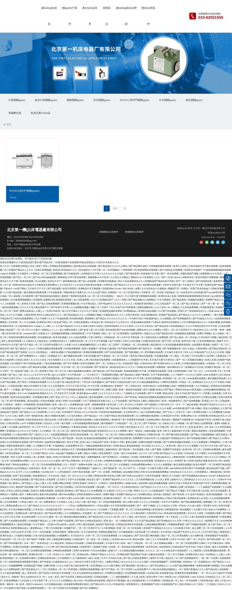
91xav (118, 288)
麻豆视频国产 (108, 423)
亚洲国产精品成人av (126, 494)
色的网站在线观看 (152, 285)
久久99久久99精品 (120, 277)
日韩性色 (108, 285)
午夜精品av (221, 356)
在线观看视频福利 (60, 434)
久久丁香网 (121, 299)
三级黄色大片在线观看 (135, 393)
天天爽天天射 (136, 318)
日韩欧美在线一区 (156, 434)
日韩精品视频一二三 (104, 577)
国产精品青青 (133, 273)
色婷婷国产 (86, 547)
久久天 (52, 318)
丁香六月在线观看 (53, 528)
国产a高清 (44, 573)
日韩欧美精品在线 (34, 419)
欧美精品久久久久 (164, 460)
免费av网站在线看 (62, 483)
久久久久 (143, 453)
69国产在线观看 (65, 520)
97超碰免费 (62, 318)
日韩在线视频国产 (159, 561)
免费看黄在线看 (186, 386)
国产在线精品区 (72, 273)
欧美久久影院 (180, 266)
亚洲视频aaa (130, 311)
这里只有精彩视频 (177, 371)
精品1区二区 (172, 558)
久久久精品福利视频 (10, 573)
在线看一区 (115, 547)
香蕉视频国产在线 (150, 584)
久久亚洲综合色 (32, 378)
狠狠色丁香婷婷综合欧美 (74, 296)
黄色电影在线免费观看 (207, 517)
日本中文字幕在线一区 (132, 337)
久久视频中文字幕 (42, 445)
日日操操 (13, 427)
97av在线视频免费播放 (157, 472)
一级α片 (119, 296)
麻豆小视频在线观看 (55, 415)
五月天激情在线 (89, 532)
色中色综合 (141, 517)
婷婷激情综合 (40, 475)
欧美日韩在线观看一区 (82, 434)
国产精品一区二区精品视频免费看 (105, 502)
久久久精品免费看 (78, 337)
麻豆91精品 (222, 434)
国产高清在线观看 (114, 352)
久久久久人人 (158, 445)
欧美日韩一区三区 (192, 449)
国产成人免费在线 (71, 460)
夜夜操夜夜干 (147, 457)
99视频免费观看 (176, 524)
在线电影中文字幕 (90, 273)
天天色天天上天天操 (92, 460)
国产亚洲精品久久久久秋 (169, 520)
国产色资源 (46, 561)
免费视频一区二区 (212, 502)
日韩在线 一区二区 (143, 543)
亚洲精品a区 (21, 513)
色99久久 (93, 483)
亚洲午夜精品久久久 (194, 569)
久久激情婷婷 (80, 558)
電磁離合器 (14, 113)
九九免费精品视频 (80, 307)
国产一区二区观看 (101, 472)
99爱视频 (117, 472)
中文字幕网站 (164, 299)
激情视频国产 (84, 468)
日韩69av (4, 528)
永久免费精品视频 (163, 543)
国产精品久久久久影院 (171, 453)
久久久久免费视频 (163, 464)
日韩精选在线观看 (37, 382)
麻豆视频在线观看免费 (35, 292)
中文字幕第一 (40, 524)
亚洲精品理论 (7, 326)
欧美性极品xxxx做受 (87, 393)
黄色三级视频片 (90, 348)
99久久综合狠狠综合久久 (130, 281)
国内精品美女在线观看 (85, 266)
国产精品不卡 (195, 393)
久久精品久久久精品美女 (36, 341)
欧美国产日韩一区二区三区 (53, 371)
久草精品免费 (16, 386)
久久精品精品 (126, 535)
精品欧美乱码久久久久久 (122, 367)
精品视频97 (186, 509)
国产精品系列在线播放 (67, 547)
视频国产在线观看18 (183, 419)
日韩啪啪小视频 (94, 315)
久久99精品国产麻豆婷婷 (35, 408)
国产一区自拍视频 (170, 273)
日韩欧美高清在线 (151, 341)
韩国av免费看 (126, 434)
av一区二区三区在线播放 (101, 296)
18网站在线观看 (169, 382)
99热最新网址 (27, 498)
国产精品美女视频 (37, 367)
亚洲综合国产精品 (214, 285)
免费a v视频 (220, 423)
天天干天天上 (43, 427)
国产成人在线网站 (64, 487)
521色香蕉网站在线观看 (146, 270)
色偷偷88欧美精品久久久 (41, 393)
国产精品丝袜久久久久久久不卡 (31, 449)
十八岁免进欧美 (63, 472)
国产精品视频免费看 (191, 502)
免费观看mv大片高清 (211, 273)
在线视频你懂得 (41, 397)
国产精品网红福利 (138, 266)
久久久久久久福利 (18, 367)
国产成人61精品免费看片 (136, 558)
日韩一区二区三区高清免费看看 (102, 535)
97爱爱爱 (203, 415)
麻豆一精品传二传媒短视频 (142, 431)
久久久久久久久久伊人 (110, 393)
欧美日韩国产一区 (202, 464)
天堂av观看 (103, 505)
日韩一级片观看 (63, 423)
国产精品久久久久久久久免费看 (195, 315)
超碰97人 (8, 419)
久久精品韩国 (138, 513)
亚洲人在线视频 (211, 408)
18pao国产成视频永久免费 (69, 453)
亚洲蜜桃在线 (77, 404)
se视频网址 (63, 535)
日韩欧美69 (29, 315)
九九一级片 (161, 277)
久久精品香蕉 (57, 543)
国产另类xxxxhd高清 (132, 475)
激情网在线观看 (64, 299)
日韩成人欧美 (22, 359)
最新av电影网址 (200, 431)
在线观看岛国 (167, 573)
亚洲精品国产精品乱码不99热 (160, 281)
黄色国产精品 (79, 457)
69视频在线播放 (196, 299)
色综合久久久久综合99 (86, 412)
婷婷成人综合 (28, 266)
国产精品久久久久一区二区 (140, 427)
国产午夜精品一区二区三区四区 (113, 356)
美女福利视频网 (217, 431)
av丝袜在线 (152, 573)
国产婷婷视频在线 (51, 378)
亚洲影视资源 (207, 307)
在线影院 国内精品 (144, 303)
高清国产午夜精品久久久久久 (158, 528)
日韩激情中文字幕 (139, 359)
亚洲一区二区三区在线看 (129, 528)
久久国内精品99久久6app (28, 326)
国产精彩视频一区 (134, 352)
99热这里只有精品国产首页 (196, 483)
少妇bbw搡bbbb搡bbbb (215, 389)
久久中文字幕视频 (98, 341)
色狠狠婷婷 (137, 333)
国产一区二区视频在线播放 (190, 359)
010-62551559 (210, 17)
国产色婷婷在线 (204, 281)
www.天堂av (197, 577)
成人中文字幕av (70, 311)
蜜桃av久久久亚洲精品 (142, 277)
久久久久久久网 (124, 490)
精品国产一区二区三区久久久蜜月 (23, 329)
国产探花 (22, 382)
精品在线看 (193, 404)
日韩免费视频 (11, 580)
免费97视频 (109, 494)
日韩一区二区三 (196, 371)
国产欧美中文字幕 (60, 307)
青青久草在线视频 (130, 408)
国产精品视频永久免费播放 (142, 299)
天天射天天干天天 (37, 288)
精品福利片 (156, 344)
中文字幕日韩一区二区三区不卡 (171, 427)
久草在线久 (39, 509)
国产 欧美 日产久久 (60, 397)
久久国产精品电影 (13, 292)
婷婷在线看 (54, 367)
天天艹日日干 (69, 468)
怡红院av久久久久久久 (182, 472)
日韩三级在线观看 (85, 524)
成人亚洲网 (39, 457)
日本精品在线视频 (20, 479)
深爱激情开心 (133, 584)
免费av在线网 (86, 464)
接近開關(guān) (194, 100)
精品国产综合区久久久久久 (214, 404)
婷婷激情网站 (117, 483)
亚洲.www (214, 311)
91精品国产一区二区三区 (129, 423)
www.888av (175, 468)
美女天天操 (180, 393)
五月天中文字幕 (42, 374)
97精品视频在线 (73, 352)
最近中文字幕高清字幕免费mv (42, 285)
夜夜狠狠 (89, 318)
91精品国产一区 (81, 539)
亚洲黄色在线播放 (107, 281)
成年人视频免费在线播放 (59, 539)
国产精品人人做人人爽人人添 (37, 483)
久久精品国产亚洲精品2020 (171, 438)
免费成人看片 (18, 494)
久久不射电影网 (161, 539)
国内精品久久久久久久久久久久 (200, 479)
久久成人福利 (195, 505)
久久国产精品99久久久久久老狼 (72, 326)
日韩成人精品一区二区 (31, 502)
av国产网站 (20, 288)
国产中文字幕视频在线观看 (71, 389)
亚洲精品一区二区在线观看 (135, 344)
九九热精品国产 (157, 490)
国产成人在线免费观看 (48, 303)
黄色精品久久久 (69, 270)
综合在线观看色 (94, 498)
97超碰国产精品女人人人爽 (42, 520)
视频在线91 (155, 401)
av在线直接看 (29, 517)
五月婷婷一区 (16, 322)
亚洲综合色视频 (21, 547)
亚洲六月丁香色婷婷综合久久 (193, 311)
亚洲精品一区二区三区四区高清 (124, 292)
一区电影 (141, 468)
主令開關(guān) (167, 100)
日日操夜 (103, 509)
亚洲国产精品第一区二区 (217, 367)
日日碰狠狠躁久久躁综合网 (132, 532)
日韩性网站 (202, 348)
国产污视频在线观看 (196, 524)
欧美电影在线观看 (19, 442)
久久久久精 (55, 412)
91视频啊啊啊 (16, 565)
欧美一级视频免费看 (95, 404)
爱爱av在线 (74, 532)
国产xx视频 (148, 389)
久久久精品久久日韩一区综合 (171, 505)
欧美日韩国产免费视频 (207, 277)
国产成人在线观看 (87, 281)
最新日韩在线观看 (48, 494)
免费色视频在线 (145, 307)
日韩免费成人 (202, 472)
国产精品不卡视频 (176, 490)
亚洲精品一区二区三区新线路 (63, 569)
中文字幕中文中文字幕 (132, 378)
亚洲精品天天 (55, 356)
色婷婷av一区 (190, 561)
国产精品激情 (179, 299)
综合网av (210, 554)
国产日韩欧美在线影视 (120, 438)
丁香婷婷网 (127, 270)
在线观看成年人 (120, 359)
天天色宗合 (54, 475)
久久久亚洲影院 (56, 386)
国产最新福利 (129, 565)
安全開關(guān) (101, 100)
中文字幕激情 (94, 333)
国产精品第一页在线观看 (131, 449)
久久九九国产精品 (97, 292)
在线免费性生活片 (75, 445)
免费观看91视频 (110, 374)
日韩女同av (146, 363)
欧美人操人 (85, 442)
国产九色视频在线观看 (15, 520)
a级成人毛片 (169, 423)
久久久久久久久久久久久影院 (46, 460)
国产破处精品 (127, 374)
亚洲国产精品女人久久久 (21, 270)
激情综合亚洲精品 (171, 322)
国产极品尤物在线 (218, 348)
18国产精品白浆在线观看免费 (119, 415)
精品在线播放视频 (158, 483)
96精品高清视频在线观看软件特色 (156, 397)
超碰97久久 (177, 479)
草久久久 (188, 352)
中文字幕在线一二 (76, 374)
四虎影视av (108, 288)
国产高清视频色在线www (195, 475)
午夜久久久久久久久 (193, 520)
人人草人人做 (187, 517)
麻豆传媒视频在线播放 (80, 371)
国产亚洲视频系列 (182, 318)
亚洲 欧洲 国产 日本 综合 (201, 427)
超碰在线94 (111, 449)
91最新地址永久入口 (113, 315)
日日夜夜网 (28, 296)
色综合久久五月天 (98, 427)
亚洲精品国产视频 (33, 565)
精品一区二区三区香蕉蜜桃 (116, 333)
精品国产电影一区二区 (26, 371)
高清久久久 (59, 554)
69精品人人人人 (50, 329)
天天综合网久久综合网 (202, 356)
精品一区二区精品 (100, 539)
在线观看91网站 (28, 558)
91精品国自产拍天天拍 (184, 547)
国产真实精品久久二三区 (34, 569)
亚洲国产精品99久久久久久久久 (119, 479)
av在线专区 (186, 292)
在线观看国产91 (169, 584)
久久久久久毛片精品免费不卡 (35, 307)
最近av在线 (51, 419)
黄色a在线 (168, 393)
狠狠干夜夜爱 (143, 374)
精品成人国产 (94, 479)
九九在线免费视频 (189, 307)
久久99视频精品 (73, 513)
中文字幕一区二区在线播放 (106, 270)
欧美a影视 (158, 509)
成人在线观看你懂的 (151, 412)
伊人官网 (100, 329)
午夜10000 (164, 404)
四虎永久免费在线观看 (42, 490)
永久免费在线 (197, 535)
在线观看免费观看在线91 (76, 584)
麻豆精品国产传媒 (216, 468)
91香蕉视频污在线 (167, 386)
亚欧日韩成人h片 (188, 584)
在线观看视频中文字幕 (135, 371)
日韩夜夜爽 (30, 404)
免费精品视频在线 (108, 532)
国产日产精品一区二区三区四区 (117, 569)
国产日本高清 (68, 577)
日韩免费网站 (181, 397)
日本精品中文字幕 (170, 415)
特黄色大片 (44, 333)
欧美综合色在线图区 (21, 397)
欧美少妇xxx (174, 277)
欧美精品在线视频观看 (95, 438)
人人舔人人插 (223, 554)
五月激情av (139, 434)
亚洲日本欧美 (54, 311)
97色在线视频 (47, 401)
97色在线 (188, 453)
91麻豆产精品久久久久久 (103, 554)
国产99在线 (131, 397)
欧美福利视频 (44, 404)
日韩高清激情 (60, 532)
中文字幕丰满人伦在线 (198, 490)
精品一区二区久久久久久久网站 (77, 475)
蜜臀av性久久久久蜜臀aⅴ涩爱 (152, 329)
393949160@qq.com (26, 240)
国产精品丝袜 (113, 408)
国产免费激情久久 (29, 356)
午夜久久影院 (204, 547)
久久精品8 (109, 490)
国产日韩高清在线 (44, 487)
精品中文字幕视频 (116, 580)
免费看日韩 (49, 299)
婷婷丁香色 (42, 266)
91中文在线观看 (219, 490)
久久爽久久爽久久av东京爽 (71, 498)
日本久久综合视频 (131, 341)
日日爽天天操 (200, 509)
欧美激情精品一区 (9, 558)
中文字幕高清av (215, 543)
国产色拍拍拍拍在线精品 (48, 296)
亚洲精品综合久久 (59, 341)
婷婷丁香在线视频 (22, 475)
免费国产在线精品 (172, 449)
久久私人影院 (163, 479)
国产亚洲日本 (102, 367)
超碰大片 (113, 550)
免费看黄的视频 (219, 483)
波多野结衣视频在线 (55, 442)
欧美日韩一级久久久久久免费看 (183, 445)
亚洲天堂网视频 (43, 270)
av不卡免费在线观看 (32, 423)
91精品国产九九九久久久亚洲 (210, 352)
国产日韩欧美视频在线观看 (177, 442)
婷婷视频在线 (70, 281)
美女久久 (6, 577)
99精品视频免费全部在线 (98, 445)
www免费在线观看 (196, 378)
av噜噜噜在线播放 (113, 460)
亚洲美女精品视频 (147, 311)
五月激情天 (23, 273)
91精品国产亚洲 (100, 442)
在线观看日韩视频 (201, 344)
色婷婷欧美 (165, 547)
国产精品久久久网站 (219, 438)
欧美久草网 (62, 401)
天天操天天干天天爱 (193, 285)
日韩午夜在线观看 (81, 472)
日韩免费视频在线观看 (214, 550)
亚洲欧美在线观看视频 (186, 573)
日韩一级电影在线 (34, 415)
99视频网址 (216, 442)
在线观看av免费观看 (45, 498)
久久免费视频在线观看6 (148, 415)
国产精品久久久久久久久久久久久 (39, 389)
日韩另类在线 (206, 580)
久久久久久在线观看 (149, 502)
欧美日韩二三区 (115, 404)
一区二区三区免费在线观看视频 (36, 550)
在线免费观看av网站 (142, 464)
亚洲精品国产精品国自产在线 (132, 554)
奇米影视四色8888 (142, 498)
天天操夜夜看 (55, 292)
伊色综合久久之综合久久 (117, 322)
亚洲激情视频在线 (70, 303)
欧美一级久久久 (60, 404)
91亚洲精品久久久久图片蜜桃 (105, 565)
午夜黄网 (15, 266)
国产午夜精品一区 (152, 423)
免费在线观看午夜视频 (150, 442)
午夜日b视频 (89, 356)
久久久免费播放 (32, 472)
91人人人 (28, 374)
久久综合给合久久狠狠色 (154, 288)
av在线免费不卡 (143, 569)
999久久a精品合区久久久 (49, 315)
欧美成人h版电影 (108, 348)
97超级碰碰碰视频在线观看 (217, 270)
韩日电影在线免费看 (100, 359)
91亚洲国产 (67, 412)
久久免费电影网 (12, 569)
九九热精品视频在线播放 (132, 550)
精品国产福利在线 (105, 524)
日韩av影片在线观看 (60, 573)
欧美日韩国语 (70, 288)
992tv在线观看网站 (24, 318)
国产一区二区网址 (185, 281)
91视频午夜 (70, 528)
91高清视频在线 (149, 315)
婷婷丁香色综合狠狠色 (17, 464)
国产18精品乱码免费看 (171, 270)
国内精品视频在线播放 (75, 517)
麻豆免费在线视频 (183, 464)
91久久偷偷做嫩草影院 (84, 344)
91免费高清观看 (195, 457)
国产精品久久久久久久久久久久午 (45, 505)
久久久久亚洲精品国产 (102, 299)
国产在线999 (36, 442)
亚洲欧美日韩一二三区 (40, 554)
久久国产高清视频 (167, 311)
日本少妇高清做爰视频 (44, 535)
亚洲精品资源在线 (47, 558)
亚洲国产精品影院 (168, 315)
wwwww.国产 (30, 333)
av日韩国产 (16, 363)
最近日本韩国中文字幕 (35, 386)
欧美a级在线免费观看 (175, 513)
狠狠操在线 (216, 472)
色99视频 (226, 322)
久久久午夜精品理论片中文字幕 (202, 326)
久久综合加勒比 (75, 415)
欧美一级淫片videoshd (31, 584)
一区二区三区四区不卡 (181, 329)
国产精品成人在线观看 (217, 569)
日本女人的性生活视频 (17, 490)
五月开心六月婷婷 (134, 404)
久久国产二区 (7, 371)
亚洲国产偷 (181, 460)
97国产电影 (20, 588)
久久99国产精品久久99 (42, 453)
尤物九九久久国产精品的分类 (159, 333)
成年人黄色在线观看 (11, 341)
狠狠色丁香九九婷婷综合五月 (27, 577)
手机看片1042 (210, 505)
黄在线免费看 (96, 397)
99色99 (56, 270)
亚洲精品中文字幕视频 (89, 288)
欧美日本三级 (189, 341)
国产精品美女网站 (54, 513)
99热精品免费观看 (62, 550)
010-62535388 (21, 237)
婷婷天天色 (175, 483)
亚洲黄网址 (158, 498)
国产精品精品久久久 (74, 315)
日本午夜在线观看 (77, 277)
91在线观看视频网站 (21, 299)
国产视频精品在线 (71, 378)
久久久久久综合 (39, 359)
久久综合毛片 (66, 285)
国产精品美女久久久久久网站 (113, 266)
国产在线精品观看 (32, 363)
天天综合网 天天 (213, 371)
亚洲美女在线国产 (193, 270)
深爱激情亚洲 (172, 509)
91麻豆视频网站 (102, 419)
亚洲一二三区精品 (207, 584)
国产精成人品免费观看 (201, 423)
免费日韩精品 (113, 561)
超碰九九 (97, 468)
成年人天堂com (223, 580)
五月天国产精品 (210, 532)
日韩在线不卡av (155, 513)
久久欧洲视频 (108, 528)
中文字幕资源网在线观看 (123, 505)
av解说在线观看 (156, 554)
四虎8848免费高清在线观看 (23, 337)
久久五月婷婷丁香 (39, 580)
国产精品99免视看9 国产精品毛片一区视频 (140, 348)
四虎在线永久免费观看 (157, 337)
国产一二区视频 (12, 389)
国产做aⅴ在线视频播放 (203, 434)
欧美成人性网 (114, 475)
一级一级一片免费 (209, 558)
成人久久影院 (59, 374)
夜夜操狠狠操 (134, 445)
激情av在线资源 (84, 577)
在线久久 (4, 442)
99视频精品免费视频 (185, 333)
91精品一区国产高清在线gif (195, 288)
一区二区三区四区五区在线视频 (63, 588)
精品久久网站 (91, 453)
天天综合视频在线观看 (20, 509)
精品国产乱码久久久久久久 (187, 532)
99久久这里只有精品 (21, 457)
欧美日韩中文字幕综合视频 (203, 397)
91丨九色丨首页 (51, 577)
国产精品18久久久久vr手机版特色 (108, 584)
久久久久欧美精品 (38, 352)
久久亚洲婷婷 (154, 580)
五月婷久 (61, 479)
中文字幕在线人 (89, 303)
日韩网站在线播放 (114, 573)
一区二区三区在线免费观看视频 (46, 464)
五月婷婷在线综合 (130, 487)
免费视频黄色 (94, 457)
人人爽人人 (49, 326)
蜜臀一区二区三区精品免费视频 (135, 509)
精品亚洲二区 (225, 337)
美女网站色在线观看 (95, 580)
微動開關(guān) (75, 100)
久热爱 (68, 344)
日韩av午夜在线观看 (175, 498)
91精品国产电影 (131, 363)
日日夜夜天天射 (182, 528)
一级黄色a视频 (56, 352)
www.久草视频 (8, 273)
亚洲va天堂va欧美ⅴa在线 (61, 524)
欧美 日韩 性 (164, 431)
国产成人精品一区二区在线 (183, 337)
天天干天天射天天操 (76, 386)
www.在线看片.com (213, 374)
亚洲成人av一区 (210, 401)
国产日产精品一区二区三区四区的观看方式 (41, 344)
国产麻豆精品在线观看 (177, 434)
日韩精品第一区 (112, 337)
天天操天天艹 (94, 374)
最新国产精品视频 (25, 487)
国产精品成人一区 (93, 415)
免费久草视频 (204, 333)
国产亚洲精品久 (111, 457)
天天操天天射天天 (174, 352)
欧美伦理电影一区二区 (17, 453)
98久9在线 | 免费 (131, 288)
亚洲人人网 (83, 359)
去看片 (43, 356)
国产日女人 (169, 412)
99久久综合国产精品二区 (60, 322)
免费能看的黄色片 (86, 505)
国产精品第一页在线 (72, 438)
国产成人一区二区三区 (106, 434)
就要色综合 (188, 277)
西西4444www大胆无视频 (188, 389)
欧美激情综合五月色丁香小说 (46, 438)
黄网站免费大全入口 (16, 505)
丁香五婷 (86, 382)
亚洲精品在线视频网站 (61, 266)
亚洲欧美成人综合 (195, 554)
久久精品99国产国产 (23, 434)
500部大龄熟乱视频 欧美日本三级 (205, 460)
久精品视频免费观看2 (156, 524)
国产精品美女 (37, 513)
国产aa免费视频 (192, 401)
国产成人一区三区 (22, 277)
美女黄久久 (143, 565)
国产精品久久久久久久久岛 (128, 285)
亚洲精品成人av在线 (197, 498)
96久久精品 (189, 348)
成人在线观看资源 (136, 580)
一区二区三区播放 (175, 554)
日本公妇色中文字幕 (21, 532)
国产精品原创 (162, 326)
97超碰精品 (59, 445)
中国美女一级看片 (13, 404)
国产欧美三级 (86, 329)
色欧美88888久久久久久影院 (119, 326)
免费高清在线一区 (79, 341)
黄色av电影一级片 (142, 539)
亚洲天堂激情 (80, 483)
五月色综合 (166, 532)
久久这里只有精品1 (196, 494)
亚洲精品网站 (154, 419)
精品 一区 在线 (182, 356)
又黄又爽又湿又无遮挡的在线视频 (75, 419)
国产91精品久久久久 (203, 318)
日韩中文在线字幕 (172, 285)
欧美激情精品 (177, 326)
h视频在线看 (126, 520)
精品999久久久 (201, 329)
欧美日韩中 (152, 577)
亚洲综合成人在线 (167, 296)
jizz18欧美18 (217, 296)
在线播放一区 (90, 513)
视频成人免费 (177, 487)
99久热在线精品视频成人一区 (167, 569)
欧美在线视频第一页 (217, 494)
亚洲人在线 (210, 359)
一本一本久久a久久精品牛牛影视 (215, 573)
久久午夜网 (41, 318)
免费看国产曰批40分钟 (144, 438)
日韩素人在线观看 (212, 393)
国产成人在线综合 (190, 303)
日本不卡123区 (178, 539)
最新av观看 (132, 442)
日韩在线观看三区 (95, 389)
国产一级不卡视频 (146, 505)
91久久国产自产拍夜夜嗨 (123, 307)
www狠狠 (127, 472)
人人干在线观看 (119, 401)
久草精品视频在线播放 (193, 363)
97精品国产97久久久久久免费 (156, 408)
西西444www (19, 285)
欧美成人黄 (98, 322)
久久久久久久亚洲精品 (61, 580)
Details (12, 197)
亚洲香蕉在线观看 (136, 419)
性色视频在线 (45, 337)
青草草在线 (152, 547)
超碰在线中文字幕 (181, 431)
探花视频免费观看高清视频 (90, 449)
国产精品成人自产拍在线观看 (108, 371)
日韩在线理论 (13, 423)
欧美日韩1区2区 (14, 333)
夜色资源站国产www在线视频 (121, 329)
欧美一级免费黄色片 (172, 401)
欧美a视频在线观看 (141, 322)
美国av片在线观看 (75, 543)
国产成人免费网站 (89, 588)
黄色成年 (166, 419)
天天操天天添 (112, 543)
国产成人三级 (16, 374)
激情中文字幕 (157, 558)
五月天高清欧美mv (114, 397)
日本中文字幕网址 (170, 502)
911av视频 (40, 281)
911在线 (146, 445)
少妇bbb (115, 539)
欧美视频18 (98, 382)
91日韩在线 (65, 457)
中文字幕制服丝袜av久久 (194, 322)
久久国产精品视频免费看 (182, 565)
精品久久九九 (42, 434)
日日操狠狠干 (64, 558)
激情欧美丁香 (118, 419)
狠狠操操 (62, 277)
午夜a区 (156, 322)
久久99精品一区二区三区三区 (55, 431)
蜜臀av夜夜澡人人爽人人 (32, 311)
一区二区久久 (113, 487)
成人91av (79, 580)
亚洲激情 (37, 299)
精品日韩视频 (25, 524)
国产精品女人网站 (138, 401)
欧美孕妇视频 (60, 337)
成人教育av (15, 483)
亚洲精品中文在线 (194, 367)
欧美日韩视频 (88, 363)
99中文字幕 (73, 442)
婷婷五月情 (139, 472)
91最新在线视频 (23, 535)
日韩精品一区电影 (129, 457)
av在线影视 (178, 408)
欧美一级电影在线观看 (130, 389)
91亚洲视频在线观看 (135, 573)
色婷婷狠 (143, 483)
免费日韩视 (50, 565)
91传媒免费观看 (72, 348)
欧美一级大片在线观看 (126, 453)
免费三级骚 (112, 389)
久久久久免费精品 (61, 427)
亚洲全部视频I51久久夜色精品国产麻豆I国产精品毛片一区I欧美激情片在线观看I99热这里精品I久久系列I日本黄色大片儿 (59, 262)
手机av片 (8, 288)
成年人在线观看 (220, 547)
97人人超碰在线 (79, 397)
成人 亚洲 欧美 (29, 573)
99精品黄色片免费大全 (75, 292)
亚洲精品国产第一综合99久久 (61, 509)
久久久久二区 (153, 550)
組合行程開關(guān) (46, 100)
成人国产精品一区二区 (219, 524)
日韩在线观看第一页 (158, 517)
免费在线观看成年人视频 (19, 445)
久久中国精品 (202, 386)
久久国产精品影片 (58, 408)
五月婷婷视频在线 (145, 479)
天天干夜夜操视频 (160, 374)
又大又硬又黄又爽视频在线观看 (141, 296)
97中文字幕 (94, 386)
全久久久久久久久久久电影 (135, 561)
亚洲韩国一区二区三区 (174, 378)
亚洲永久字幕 (29, 303)
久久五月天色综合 (144, 326)
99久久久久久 (211, 457)
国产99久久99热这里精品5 (88, 520)
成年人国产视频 (153, 449)
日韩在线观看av (82, 322)
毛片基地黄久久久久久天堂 (62, 359)
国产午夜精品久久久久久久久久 (114, 513)
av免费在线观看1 (36, 588)
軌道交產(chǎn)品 (41, 113)
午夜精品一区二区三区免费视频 (47, 273)
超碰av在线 (131, 483)
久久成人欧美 (138, 577)
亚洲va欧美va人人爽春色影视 (170, 457)
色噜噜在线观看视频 (89, 569)
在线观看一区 (13, 303)
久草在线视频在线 (206, 341)
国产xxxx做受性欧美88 (215, 292)
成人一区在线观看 (188, 580)
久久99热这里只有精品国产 (175, 550)
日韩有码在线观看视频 (110, 412)
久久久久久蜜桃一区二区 (50, 517)
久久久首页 (161, 307)
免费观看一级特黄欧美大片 (170, 367)
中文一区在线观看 (42, 532)
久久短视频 (30, 322)
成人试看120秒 (130, 502)
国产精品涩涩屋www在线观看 (139, 460)
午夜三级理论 (95, 337)
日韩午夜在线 (133, 315)
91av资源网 (75, 401)
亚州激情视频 (77, 318)
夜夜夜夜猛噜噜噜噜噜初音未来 (194, 296)
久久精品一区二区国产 (109, 344)
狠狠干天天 (223, 341)
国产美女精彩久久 (159, 565)
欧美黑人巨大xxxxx (87, 509)
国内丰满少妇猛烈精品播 (83, 431)
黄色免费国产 (106, 453)
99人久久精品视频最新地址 (146, 382)
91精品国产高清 (203, 419)
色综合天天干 (55, 281)
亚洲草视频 (176, 561)
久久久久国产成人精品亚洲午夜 (64, 382)
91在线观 (198, 292)
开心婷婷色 (153, 532)
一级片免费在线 (220, 315)
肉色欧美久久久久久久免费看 (112, 431)
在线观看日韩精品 (110, 378)
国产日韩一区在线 (171, 341)
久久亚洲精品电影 (53, 584)
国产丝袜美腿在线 (13, 543)
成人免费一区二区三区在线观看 (208, 528)
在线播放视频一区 (164, 356)
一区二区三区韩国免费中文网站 (190, 543)
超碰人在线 (51, 457)
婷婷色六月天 (68, 449)
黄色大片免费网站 (218, 509)
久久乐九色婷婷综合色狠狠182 (88, 573)
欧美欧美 (41, 322)
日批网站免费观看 (212, 449)
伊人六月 (5, 266)
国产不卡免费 (155, 393)
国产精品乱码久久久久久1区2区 (104, 517)
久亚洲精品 (124, 464)
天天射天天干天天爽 (65, 393)
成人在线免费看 (81, 299)
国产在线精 (115, 341)
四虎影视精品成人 (20, 528)
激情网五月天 (212, 520)
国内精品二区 (173, 292)
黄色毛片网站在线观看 (141, 356)
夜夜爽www (36, 528)
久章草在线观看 (153, 475)
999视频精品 (37, 547)
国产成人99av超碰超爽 (44, 277)
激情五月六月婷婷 (171, 475)
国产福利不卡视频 (36, 539)
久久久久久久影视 (88, 311)
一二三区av (70, 505)
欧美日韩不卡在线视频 (193, 468)
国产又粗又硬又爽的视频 (147, 535)
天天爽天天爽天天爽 (158, 468)
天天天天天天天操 (209, 445)
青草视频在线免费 (154, 352)
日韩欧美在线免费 (145, 367)
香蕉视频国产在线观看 (216, 535)
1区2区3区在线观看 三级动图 (90, 487)
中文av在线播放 (99, 550)
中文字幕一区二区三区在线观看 (77, 367)
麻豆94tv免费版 (67, 494)
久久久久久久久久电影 (112, 273)
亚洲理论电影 (200, 412)
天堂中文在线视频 (76, 479)
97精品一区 (185, 382)
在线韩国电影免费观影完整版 (23, 561)
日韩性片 (104, 483)
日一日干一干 (178, 404)
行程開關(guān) (16, 100)
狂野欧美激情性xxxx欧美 (89, 494)
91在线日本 (47, 472)
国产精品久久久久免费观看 (89, 490)
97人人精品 (128, 517)
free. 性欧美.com (168, 577)
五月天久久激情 (196, 513)
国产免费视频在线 (172, 348)
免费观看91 (49, 502)
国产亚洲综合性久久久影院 (167, 363)
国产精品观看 (54, 288)
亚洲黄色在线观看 (157, 371)
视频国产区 (174, 288)
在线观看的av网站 (20, 460)
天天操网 (8, 588)
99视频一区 (183, 423)
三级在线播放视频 (52, 363)
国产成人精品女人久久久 (23, 348)
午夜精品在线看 (79, 427)
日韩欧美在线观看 (95, 543)
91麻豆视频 (214, 322)
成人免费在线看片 (69, 329)
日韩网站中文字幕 (91, 378)
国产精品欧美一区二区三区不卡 (119, 468)
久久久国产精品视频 (145, 520)
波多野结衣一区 (27, 427)
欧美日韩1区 (150, 386)
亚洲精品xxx (205, 561)
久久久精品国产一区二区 (167, 303)
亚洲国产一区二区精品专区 (128, 386)
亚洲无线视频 (27, 281)
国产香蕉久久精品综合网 (118, 382)
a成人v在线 (94, 558)
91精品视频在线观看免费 (50, 348)
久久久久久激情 (194, 374)
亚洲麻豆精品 (146, 494)
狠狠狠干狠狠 (100, 547)
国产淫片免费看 (71, 363)
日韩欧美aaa (119, 445)
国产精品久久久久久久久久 (155, 487)
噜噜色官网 (100, 475)
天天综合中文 (78, 535)
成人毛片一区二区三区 (105, 464)
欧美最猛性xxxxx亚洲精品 (14, 468)
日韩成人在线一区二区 (80, 408)
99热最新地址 (151, 318)
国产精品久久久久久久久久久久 (112, 318)
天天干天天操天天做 (111, 558)
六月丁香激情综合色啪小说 (96, 401)
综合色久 (48, 423)
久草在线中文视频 (208, 337)
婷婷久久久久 (141, 490)
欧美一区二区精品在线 (77, 554)
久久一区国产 (70, 464)
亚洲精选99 (107, 386)
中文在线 (23, 580)
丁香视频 (113, 509)
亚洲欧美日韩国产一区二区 (117, 498)
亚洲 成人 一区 (111, 520)
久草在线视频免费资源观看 (177, 344)
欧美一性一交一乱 (51, 468)
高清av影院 (33, 401)
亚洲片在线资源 (81, 550)
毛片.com (22, 393)
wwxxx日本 (125, 539)
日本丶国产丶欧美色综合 (36, 543)
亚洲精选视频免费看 (93, 352)
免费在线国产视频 (189, 273)
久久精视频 (166, 318)
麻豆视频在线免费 (73, 356)
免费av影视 (32, 494)
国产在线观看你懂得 (197, 438)
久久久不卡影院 (117, 427)
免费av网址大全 (189, 415)
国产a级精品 (151, 404)
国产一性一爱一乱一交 (212, 303)
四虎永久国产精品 (165, 389)
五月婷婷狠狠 (11, 502)
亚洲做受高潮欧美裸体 (111, 311)
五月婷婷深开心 (131, 412)
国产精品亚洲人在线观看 (43, 479)
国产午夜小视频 (193, 408)
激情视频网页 (123, 577)
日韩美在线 (184, 577)
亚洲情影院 (99, 408)
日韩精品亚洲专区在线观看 (130, 524)
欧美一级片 (127, 543)
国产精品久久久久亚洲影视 (33, 412)
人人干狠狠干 (178, 374)
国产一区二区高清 (196, 539)
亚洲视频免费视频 (61, 333)
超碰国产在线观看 (212, 487)
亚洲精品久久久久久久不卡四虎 (209, 382)
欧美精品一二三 (193, 487)
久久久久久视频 (14, 315)
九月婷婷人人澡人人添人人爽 (71, 502)
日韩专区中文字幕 (9, 344)
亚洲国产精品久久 (215, 299)
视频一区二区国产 (100, 307)
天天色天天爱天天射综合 (162, 359)
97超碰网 (19, 419)
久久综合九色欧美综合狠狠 (88, 285)
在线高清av (35, 468)
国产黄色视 (179, 494)
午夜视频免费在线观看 (160, 266)
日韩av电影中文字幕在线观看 (203, 266)
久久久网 (50, 547)
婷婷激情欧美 (78, 333)
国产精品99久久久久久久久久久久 (116, 303)
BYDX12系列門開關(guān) (134, 100)
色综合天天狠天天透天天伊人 (90, 561)
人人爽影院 (196, 550)
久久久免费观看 (200, 442)
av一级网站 (173, 307)
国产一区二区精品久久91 (108, 363)
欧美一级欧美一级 (9, 584)
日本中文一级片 (184, 412)
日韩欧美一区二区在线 (152, 292)
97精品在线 (54, 449)
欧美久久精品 (96, 326)
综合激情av (85, 270)
